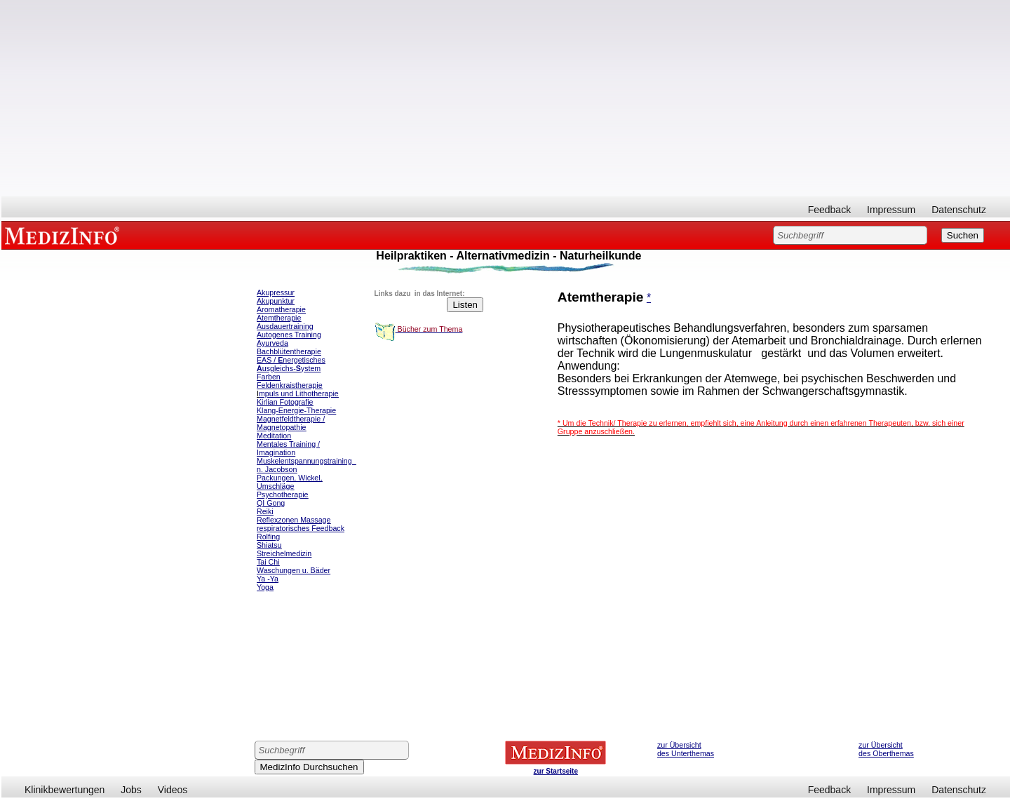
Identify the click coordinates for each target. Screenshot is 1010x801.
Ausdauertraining (285, 326)
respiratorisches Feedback (300, 528)
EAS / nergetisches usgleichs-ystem (291, 364)
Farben (269, 376)
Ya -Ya (267, 578)
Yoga (265, 587)
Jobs (131, 789)
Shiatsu (269, 545)
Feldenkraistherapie (290, 385)
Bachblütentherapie (289, 351)
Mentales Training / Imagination (288, 448)
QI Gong (271, 503)
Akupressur (276, 292)
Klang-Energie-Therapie (296, 410)
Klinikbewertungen (65, 789)
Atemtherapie (279, 318)
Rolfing (268, 536)
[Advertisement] (506, 98)
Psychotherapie (282, 494)
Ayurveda (272, 343)
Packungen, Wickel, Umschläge (290, 481)
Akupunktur (276, 301)
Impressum (891, 209)
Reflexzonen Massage (293, 520)
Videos (173, 789)
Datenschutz (958, 209)
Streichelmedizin (284, 553)
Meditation (274, 435)
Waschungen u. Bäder (293, 570)
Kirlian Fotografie (285, 402)
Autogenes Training (289, 334)
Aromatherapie (281, 309)
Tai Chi (268, 562)
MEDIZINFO (64, 235)
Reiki (265, 511)
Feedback (829, 209)
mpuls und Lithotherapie (299, 393)
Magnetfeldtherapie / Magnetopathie (291, 423)
